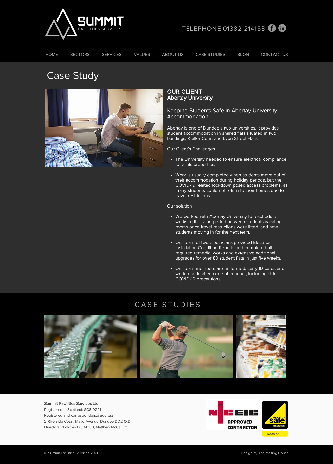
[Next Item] (277, 346)
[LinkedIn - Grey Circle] (282, 28)
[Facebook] (272, 28)
